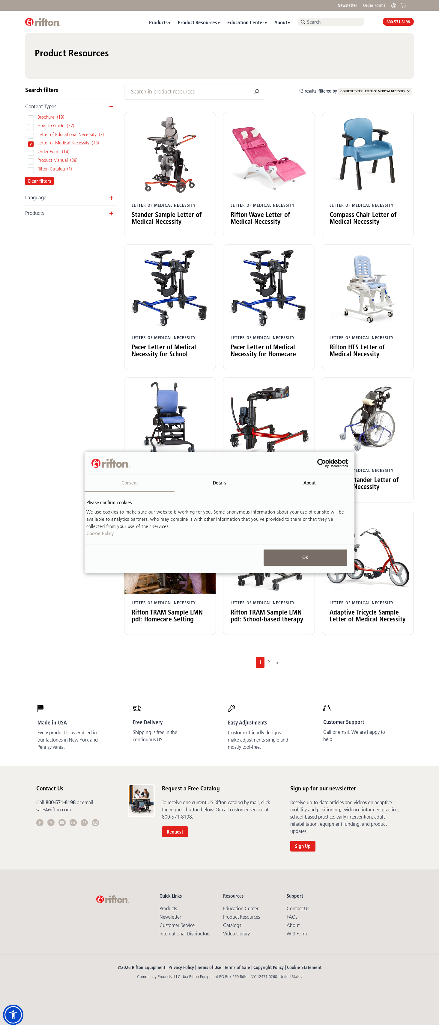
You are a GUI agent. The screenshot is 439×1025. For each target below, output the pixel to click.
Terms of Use (209, 967)
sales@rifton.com (53, 810)
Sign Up (303, 846)
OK (305, 557)
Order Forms (374, 5)
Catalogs (232, 925)
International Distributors (185, 934)
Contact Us (298, 908)
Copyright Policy (268, 967)
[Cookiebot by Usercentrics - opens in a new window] (321, 463)
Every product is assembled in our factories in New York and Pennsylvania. (67, 740)
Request (175, 832)
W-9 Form (297, 934)
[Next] (277, 662)
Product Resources (197, 22)
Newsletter (347, 5)
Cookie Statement (304, 967)
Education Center (245, 22)
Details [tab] (219, 483)
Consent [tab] (129, 483)
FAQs (292, 917)
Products (158, 22)
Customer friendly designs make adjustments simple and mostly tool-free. (258, 740)
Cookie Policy (100, 533)
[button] (13, 1015)
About (280, 22)
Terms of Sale (237, 967)
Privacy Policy (181, 967)
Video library (236, 934)
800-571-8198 (398, 22)
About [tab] (309, 483)
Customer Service (177, 925)
